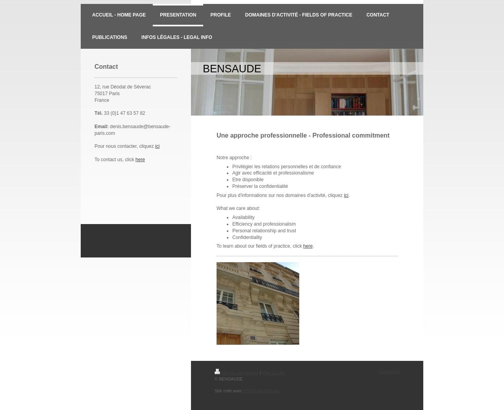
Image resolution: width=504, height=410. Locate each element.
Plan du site (273, 372)
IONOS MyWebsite (261, 390)
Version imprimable (237, 372)
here (140, 159)
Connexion (389, 371)
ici (157, 146)
